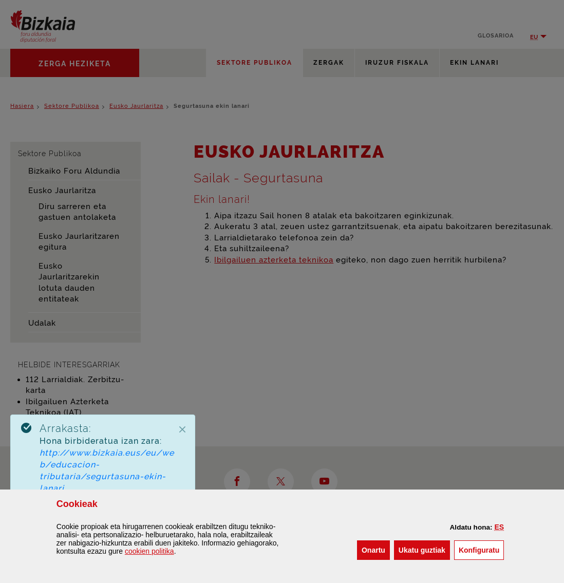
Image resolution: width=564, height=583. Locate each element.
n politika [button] (149, 551)
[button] (499, 527)
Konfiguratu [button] (481, 549)
